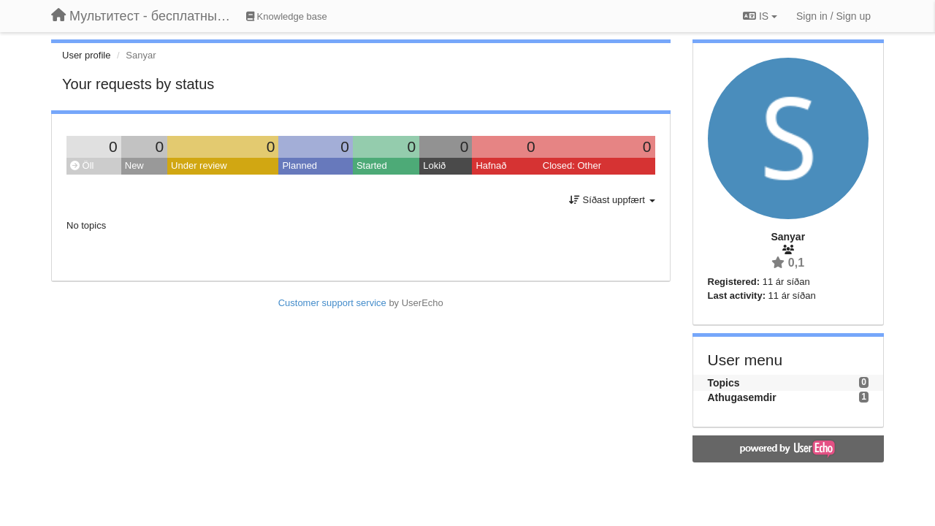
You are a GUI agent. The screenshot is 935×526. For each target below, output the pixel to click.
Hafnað (491, 165)
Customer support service (332, 302)
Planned (299, 165)
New (134, 165)
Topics (724, 383)
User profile (86, 55)
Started (371, 165)
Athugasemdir (742, 397)
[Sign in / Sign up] (833, 16)
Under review (199, 165)
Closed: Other (572, 165)
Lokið (434, 165)
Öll (82, 165)
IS (760, 16)
